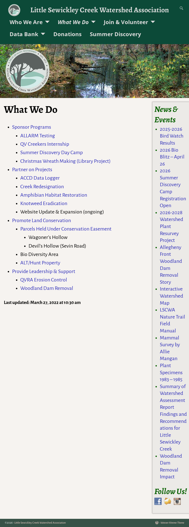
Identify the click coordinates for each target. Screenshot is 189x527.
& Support (63, 271)
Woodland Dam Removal (46, 288)
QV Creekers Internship (44, 144)
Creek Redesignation (42, 186)
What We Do (73, 22)
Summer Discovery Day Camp (51, 152)
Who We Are (26, 22)
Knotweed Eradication (43, 203)
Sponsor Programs (31, 127)
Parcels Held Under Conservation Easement (65, 229)
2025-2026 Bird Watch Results (171, 136)
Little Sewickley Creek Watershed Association (99, 10)
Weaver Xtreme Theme (172, 522)
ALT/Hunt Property (40, 263)
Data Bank (24, 34)
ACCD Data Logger (40, 178)
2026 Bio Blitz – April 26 (172, 157)
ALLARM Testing (37, 135)
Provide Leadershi (31, 271)
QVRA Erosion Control (43, 280)
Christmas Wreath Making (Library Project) (65, 161)
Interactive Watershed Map (171, 296)
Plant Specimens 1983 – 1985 (171, 372)
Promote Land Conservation (41, 220)
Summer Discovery (115, 34)
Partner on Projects (32, 169)
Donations (67, 34)
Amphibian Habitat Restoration (53, 195)
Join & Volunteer (126, 22)
